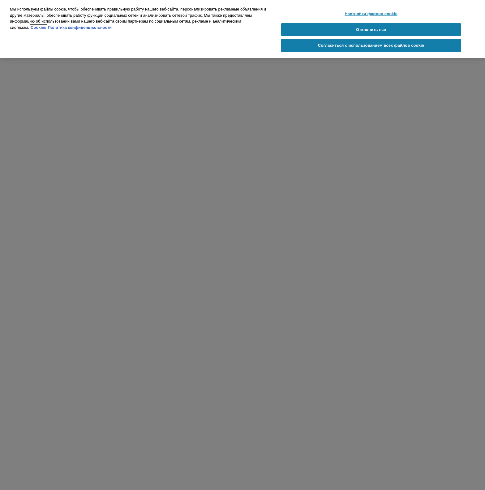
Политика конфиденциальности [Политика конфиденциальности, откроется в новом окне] (80, 27)
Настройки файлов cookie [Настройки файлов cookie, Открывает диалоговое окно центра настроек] (371, 13)
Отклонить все (371, 29)
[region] (242, 29)
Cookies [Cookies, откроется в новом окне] (38, 27)
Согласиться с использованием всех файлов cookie (371, 45)
